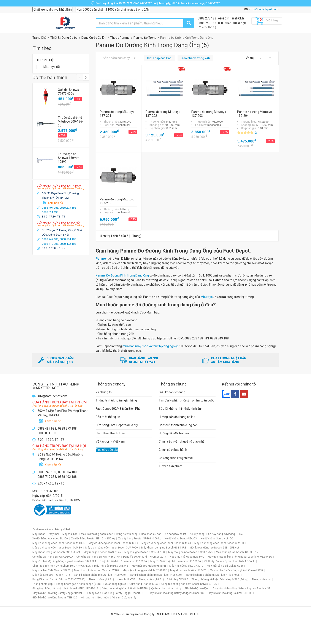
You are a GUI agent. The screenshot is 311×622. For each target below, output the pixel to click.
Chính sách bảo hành (173, 449)
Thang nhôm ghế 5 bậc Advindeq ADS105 (163, 579)
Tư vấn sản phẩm (170, 466)
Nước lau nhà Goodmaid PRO (187, 556)
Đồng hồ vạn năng (127, 534)
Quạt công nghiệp (115, 583)
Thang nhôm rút (261, 579)
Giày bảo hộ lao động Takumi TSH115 (230, 593)
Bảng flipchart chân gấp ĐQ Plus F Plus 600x (156, 574)
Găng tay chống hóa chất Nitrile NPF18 (125, 588)
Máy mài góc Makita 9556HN (149, 565)
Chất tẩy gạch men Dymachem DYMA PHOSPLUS (61, 565)
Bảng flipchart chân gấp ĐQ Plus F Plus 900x (100, 574)
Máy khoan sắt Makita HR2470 (188, 570)
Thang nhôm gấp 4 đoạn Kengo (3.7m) (79, 583)
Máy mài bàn (70, 534)
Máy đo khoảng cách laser (97, 534)
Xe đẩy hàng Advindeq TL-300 (50, 538)
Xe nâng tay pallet (175, 534)
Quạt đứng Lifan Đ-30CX (143, 583)
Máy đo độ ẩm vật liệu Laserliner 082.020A (175, 561)
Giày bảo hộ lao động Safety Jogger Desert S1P (117, 593)
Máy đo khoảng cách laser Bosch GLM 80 (57, 547)
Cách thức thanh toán (110, 433)
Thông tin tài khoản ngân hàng (116, 400)
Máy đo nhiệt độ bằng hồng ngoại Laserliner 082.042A (240, 556)
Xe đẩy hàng (197, 534)
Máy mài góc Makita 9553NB (111, 565)
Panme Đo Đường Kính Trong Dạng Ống (122, 275)
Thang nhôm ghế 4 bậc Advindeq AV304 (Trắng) (220, 579)
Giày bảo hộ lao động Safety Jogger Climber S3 (176, 593)
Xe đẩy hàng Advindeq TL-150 (225, 534)
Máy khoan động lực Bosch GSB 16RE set (214, 547)
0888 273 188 (207, 18)
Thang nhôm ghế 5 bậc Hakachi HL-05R (112, 579)
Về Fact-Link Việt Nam (110, 441)
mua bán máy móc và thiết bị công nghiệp (150, 346)
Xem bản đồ (55, 203)
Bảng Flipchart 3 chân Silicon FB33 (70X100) (58, 579)
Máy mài (54, 534)
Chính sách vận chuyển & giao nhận (182, 441)
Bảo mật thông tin (108, 417)
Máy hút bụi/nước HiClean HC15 (51, 574)
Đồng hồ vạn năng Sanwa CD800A (52, 556)
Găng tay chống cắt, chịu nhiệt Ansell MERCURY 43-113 (65, 588)
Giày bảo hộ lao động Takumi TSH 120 (54, 597)
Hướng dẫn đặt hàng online (177, 417)
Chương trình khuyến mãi (176, 458)
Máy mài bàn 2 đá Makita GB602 (51, 570)
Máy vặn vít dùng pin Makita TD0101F (145, 570)
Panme (101, 258)
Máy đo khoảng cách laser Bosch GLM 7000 (111, 547)
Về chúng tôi (104, 392)
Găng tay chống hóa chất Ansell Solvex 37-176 (189, 583)
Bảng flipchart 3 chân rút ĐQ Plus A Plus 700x (213, 574)
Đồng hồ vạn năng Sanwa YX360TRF (98, 556)
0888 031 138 (226, 18)
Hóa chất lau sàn (151, 534)
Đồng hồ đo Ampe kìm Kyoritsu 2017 (144, 556)
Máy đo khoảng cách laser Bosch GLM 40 (166, 543)
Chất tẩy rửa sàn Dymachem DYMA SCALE (229, 561)
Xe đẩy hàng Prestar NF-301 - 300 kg (139, 538)
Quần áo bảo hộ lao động (166, 588)
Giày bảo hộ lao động (196, 588)
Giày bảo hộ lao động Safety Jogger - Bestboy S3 (241, 588)
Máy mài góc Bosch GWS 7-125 (102, 552)
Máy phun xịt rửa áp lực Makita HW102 (96, 570)
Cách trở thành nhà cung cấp (178, 425)
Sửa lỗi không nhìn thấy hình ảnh (181, 408)
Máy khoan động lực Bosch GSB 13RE (163, 547)
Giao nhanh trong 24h (195, 58)
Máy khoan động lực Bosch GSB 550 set (56, 552)
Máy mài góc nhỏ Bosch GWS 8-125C (190, 552)
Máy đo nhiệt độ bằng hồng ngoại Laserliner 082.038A (64, 561)
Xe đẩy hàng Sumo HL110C (217, 538)
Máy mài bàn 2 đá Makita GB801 (226, 565)
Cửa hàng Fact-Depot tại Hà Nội (117, 425)
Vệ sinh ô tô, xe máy (124, 597)
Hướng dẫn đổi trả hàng (174, 433)
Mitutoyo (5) (51, 67)
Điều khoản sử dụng (172, 392)
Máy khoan (38, 534)
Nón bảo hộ (87, 597)
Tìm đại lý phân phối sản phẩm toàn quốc (186, 400)
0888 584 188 (226, 23)
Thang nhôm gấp (42, 583)
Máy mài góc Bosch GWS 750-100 (144, 552)
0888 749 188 (207, 23)
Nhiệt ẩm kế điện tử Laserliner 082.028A (123, 561)
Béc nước (103, 597)
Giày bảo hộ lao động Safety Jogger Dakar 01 (59, 593)
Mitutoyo (207, 297)
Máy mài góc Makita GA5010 (186, 565)
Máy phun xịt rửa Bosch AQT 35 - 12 (237, 552)
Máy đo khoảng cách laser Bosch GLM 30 (113, 543)
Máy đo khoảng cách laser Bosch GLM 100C (58, 543)
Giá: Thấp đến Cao (159, 58)
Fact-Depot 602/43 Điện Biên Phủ (118, 408)
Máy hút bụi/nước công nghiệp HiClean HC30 (236, 570)
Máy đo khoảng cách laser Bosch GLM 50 (219, 543)
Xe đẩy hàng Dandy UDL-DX (181, 538)
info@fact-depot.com (264, 9)
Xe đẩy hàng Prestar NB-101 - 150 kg (93, 538)
